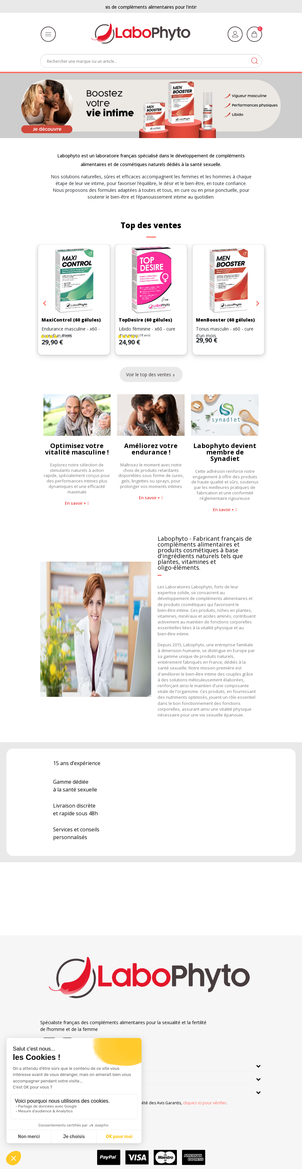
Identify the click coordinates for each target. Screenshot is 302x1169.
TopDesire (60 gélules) (145, 320)
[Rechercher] (151, 61)
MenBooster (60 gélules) (225, 320)
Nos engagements (64, 1077)
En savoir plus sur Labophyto (76, 1064)
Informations (57, 1091)
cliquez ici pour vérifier (204, 1103)
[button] (77, 503)
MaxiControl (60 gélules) (71, 320)
